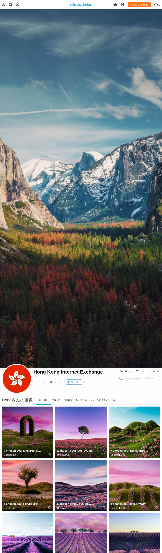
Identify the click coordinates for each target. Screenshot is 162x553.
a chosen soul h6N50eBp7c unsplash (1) (129, 450)
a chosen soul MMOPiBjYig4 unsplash (23, 450)
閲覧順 (68, 400)
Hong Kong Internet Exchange (68, 372)
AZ (114, 400)
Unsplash (9, 454)
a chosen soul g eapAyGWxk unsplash (129, 503)
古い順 (56, 400)
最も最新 (43, 400)
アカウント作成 (139, 4)
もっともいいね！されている (92, 400)
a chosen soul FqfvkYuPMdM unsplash (23, 503)
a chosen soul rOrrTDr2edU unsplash (76, 450)
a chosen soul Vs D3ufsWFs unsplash (76, 503)
